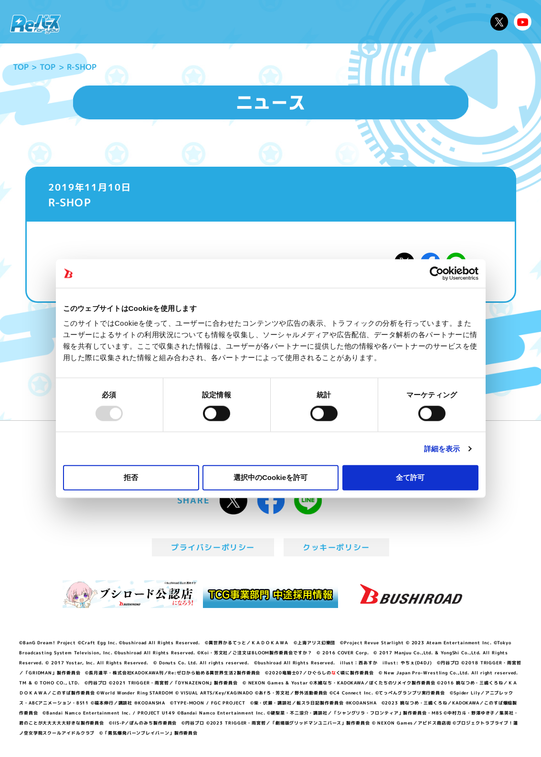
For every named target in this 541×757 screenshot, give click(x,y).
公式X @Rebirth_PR (499, 22)
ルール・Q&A (394, 21)
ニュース (92, 21)
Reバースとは (147, 21)
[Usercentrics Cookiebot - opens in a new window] (436, 273)
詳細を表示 (442, 448)
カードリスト (331, 21)
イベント (236, 21)
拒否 (131, 477)
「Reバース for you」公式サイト (35, 24)
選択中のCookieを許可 (270, 477)
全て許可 (410, 477)
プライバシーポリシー (213, 547)
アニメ (197, 21)
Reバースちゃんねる (522, 22)
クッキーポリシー (336, 547)
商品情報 (278, 21)
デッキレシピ (457, 21)
